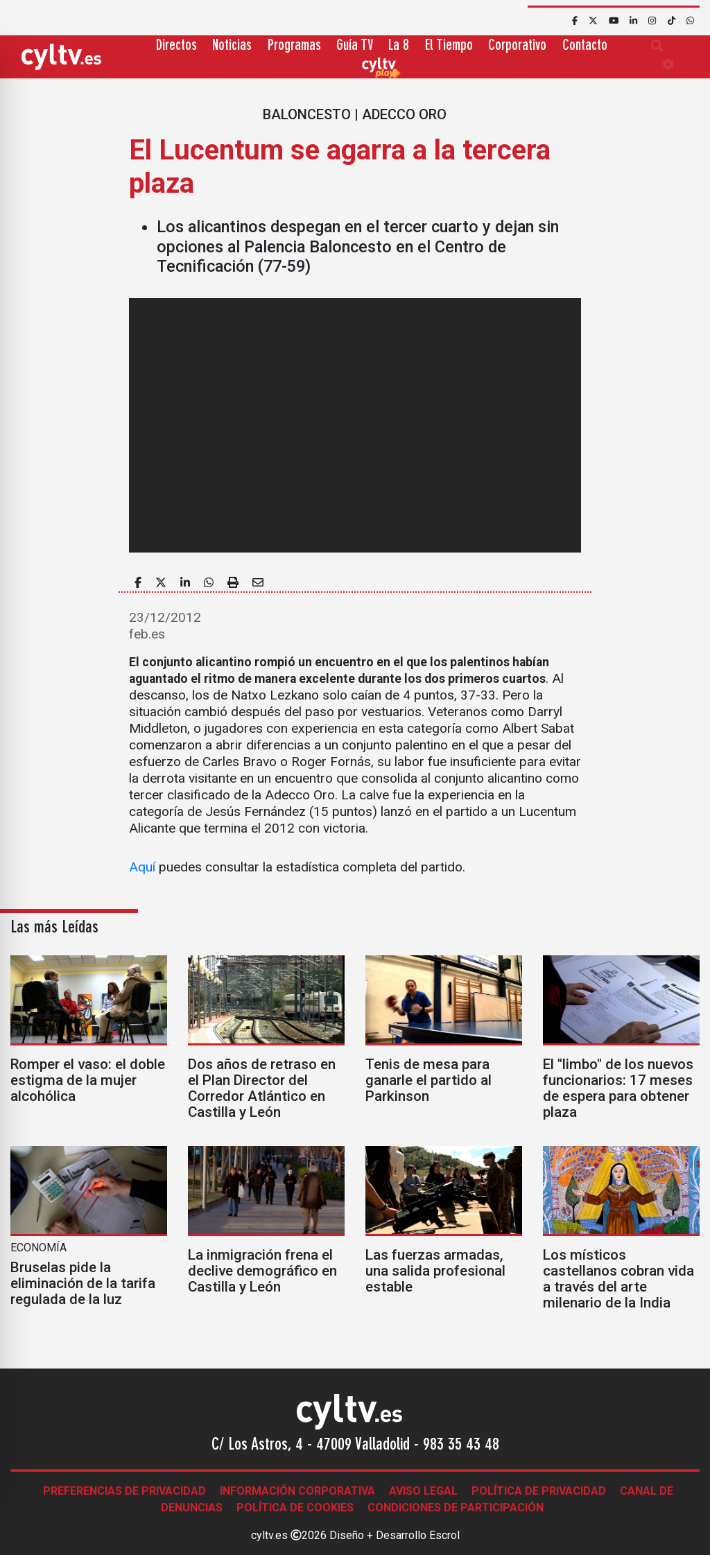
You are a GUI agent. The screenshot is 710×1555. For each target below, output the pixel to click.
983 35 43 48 (461, 1445)
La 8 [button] (398, 46)
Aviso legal (423, 1490)
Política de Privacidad (538, 1490)
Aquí (142, 867)
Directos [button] (176, 46)
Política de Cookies (295, 1507)
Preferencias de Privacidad (124, 1490)
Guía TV (354, 46)
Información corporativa (297, 1490)
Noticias (232, 46)
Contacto (584, 46)
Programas (294, 46)
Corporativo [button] (517, 46)
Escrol (444, 1535)
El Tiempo (449, 46)
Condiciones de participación (455, 1507)
